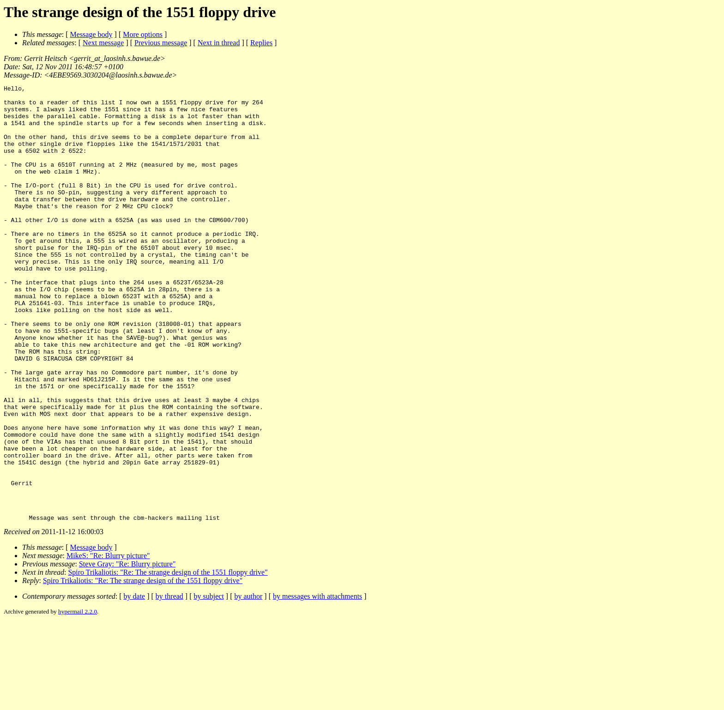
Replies (261, 43)
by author (248, 683)
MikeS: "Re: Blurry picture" (108, 643)
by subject (209, 683)
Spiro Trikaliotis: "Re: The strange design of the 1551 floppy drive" (167, 659)
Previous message (160, 43)
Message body (91, 34)
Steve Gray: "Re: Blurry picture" (127, 651)
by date (134, 683)
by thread (169, 683)
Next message (103, 43)
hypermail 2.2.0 (77, 698)
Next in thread (219, 43)
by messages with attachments (317, 683)
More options (143, 34)
